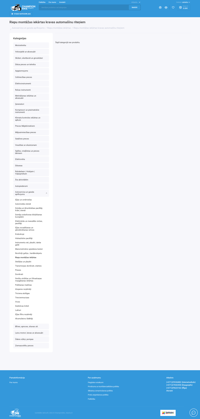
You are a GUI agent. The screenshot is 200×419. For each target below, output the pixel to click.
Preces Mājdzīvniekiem (25, 126)
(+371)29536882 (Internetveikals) (181, 382)
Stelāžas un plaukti (23, 262)
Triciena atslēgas (22, 293)
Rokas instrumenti (23, 90)
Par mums (52, 2)
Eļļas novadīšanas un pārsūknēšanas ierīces (24, 229)
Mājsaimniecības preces (25, 132)
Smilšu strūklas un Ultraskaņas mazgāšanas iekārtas (28, 279)
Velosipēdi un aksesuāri (25, 52)
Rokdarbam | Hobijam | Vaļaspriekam (25, 172)
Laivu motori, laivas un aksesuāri (29, 333)
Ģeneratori (19, 104)
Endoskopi (19, 234)
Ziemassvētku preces (24, 345)
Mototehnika (20, 45)
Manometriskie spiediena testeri (29, 249)
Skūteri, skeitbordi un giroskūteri (29, 58)
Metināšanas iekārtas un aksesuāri (25, 97)
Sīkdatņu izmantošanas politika (100, 391)
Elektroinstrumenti (23, 83)
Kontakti (62, 2)
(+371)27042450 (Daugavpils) (179, 385)
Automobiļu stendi (23, 204)
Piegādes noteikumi (95, 382)
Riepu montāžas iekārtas (25, 257)
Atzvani (169, 391)
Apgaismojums (21, 71)
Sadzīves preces (22, 139)
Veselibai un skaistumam (26, 145)
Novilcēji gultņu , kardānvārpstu (28, 253)
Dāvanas (18, 165)
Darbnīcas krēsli (22, 306)
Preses (18, 270)
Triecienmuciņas (22, 297)
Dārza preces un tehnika (25, 64)
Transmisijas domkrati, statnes (28, 266)
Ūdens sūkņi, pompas (24, 339)
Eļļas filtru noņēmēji (23, 314)
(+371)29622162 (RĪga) (176, 388)
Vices (17, 302)
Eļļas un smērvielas (23, 200)
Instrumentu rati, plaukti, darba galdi (28, 243)
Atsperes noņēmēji (23, 289)
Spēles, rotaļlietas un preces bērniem (27, 152)
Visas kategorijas (21, 14)
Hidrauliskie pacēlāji (24, 238)
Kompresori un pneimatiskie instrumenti (27, 111)
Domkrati (19, 274)
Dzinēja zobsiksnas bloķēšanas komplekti (28, 216)
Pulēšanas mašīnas (23, 285)
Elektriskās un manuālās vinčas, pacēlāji (28, 222)
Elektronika (20, 159)
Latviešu (183, 2)
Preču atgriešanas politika (98, 395)
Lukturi (18, 310)
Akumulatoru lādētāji (24, 318)
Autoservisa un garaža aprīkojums (31, 193)
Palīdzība (42, 2)
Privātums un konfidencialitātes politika (103, 386)
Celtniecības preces (23, 77)
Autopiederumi (21, 186)
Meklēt (134, 7)
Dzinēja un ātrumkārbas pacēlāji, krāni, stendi (29, 209)
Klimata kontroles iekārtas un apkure (27, 119)
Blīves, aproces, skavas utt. (26, 326)
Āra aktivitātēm (21, 180)
